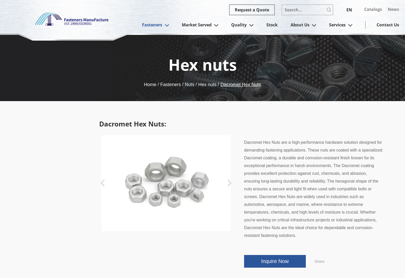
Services (340, 25)
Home (150, 84)
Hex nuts (207, 84)
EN (349, 10)
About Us (303, 25)
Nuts (189, 84)
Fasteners (155, 25)
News (393, 9)
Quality (242, 25)
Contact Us (388, 25)
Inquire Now (275, 261)
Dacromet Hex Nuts (241, 84)
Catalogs (373, 9)
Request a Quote (252, 10)
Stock (272, 25)
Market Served (200, 25)
